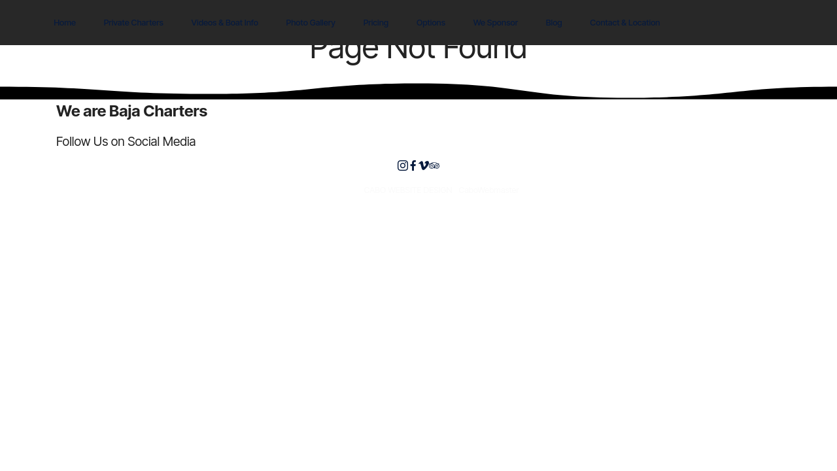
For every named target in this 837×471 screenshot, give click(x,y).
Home (65, 22)
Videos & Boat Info (225, 22)
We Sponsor (495, 22)
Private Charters (133, 22)
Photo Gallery (311, 22)
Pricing (376, 22)
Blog (554, 22)
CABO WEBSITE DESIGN (408, 190)
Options (431, 22)
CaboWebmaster (488, 190)
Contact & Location (625, 22)
